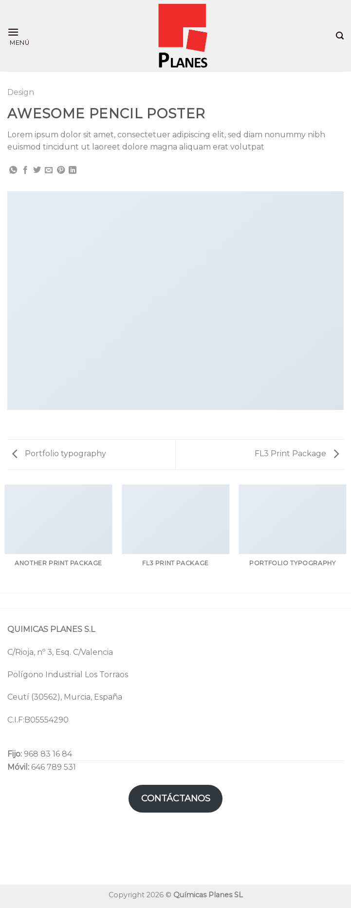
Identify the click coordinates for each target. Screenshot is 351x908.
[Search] (340, 35)
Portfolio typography (59, 453)
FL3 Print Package (297, 453)
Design (20, 92)
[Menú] (18, 36)
